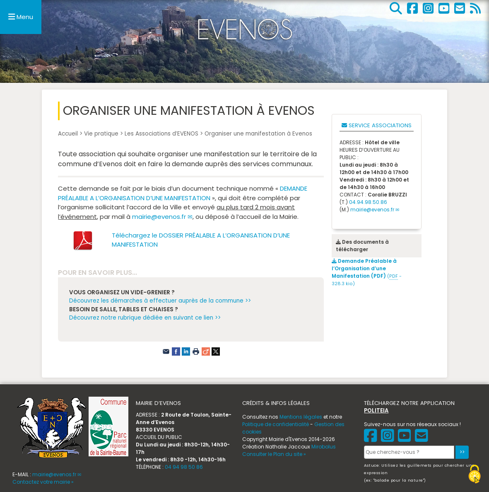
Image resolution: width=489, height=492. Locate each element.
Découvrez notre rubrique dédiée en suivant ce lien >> (145, 318)
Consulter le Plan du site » (274, 454)
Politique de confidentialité (275, 424)
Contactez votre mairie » (43, 481)
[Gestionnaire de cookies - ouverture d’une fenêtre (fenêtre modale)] (474, 475)
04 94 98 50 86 (184, 466)
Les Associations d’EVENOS (161, 134)
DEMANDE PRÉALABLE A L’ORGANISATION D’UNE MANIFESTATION (182, 193)
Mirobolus (323, 446)
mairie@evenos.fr (159, 216)
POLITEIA (376, 410)
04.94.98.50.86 (368, 202)
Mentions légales (300, 416)
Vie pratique (101, 134)
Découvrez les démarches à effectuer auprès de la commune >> (160, 301)
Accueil (68, 134)
